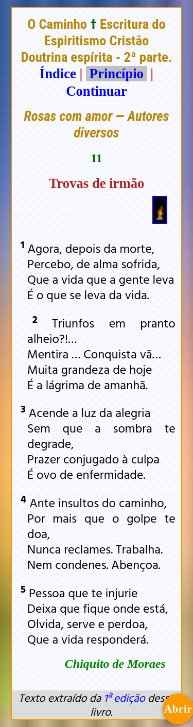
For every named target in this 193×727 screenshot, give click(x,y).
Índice (58, 73)
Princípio (116, 73)
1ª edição (124, 697)
